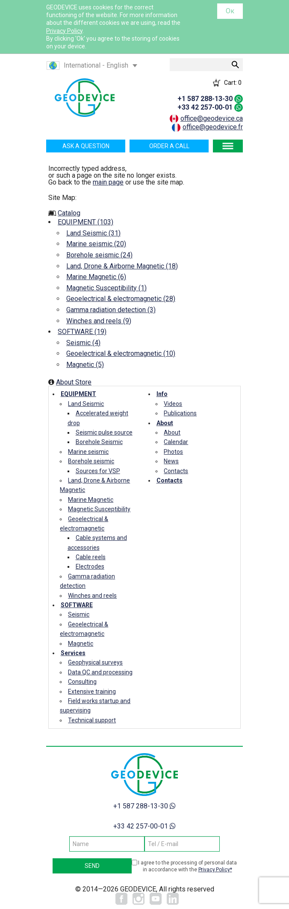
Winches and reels (92, 595)
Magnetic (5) (85, 365)
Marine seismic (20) (96, 244)
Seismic (78, 614)
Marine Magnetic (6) (96, 277)
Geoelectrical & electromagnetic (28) (120, 299)
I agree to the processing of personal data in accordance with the (187, 866)
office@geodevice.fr (213, 127)
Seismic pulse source (104, 432)
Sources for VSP (98, 471)
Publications (180, 413)
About (164, 423)
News (171, 461)
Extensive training (92, 691)
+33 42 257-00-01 (205, 107)
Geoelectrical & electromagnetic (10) (120, 353)
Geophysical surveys (95, 662)
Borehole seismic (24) (99, 255)
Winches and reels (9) (98, 321)
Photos (173, 451)
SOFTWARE (77, 605)
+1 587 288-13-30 (205, 99)
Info (162, 393)
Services (73, 653)
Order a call (169, 146)
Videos (173, 403)
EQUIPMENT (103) (85, 222)
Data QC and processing (100, 672)
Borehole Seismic (99, 441)
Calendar (176, 441)
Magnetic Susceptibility (99, 509)
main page (108, 182)
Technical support (92, 720)
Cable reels (91, 557)
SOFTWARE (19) (82, 332)
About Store (73, 382)
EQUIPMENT (78, 393)
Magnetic (80, 643)
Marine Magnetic (90, 499)
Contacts (176, 471)
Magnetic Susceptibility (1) (106, 288)
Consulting (82, 681)
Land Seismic (86, 403)
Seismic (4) (83, 343)
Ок (230, 11)
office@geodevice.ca (211, 118)
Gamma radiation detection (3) (111, 310)
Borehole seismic (91, 461)
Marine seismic (88, 451)
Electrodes (90, 566)
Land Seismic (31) (93, 233)
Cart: (233, 82)
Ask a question (85, 146)
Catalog (69, 213)
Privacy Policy (64, 30)
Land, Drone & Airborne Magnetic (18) (122, 266)
